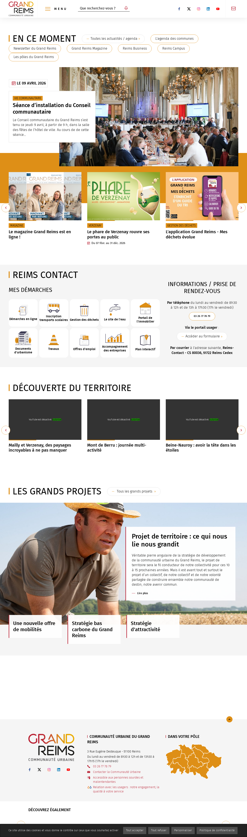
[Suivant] (241, 207)
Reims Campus (173, 48)
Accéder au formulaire (202, 336)
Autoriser (57, 419)
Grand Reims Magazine (89, 48)
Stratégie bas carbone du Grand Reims (92, 629)
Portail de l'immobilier (145, 319)
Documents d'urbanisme (23, 350)
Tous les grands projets (134, 491)
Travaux (53, 349)
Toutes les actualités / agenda (114, 39)
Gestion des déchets (84, 320)
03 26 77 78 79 (202, 316)
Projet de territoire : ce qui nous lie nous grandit (179, 540)
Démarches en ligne (23, 319)
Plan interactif (145, 349)
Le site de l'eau (115, 319)
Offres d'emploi (84, 349)
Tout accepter (135, 830)
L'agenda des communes (174, 39)
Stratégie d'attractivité (145, 626)
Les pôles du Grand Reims (34, 57)
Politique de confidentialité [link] (217, 830)
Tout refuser (158, 830)
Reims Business (135, 48)
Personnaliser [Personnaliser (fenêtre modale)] (183, 830)
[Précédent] (5, 207)
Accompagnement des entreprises (115, 348)
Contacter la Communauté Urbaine (117, 772)
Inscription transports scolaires (54, 318)
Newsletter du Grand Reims (35, 48)
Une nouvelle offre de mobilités (34, 626)
